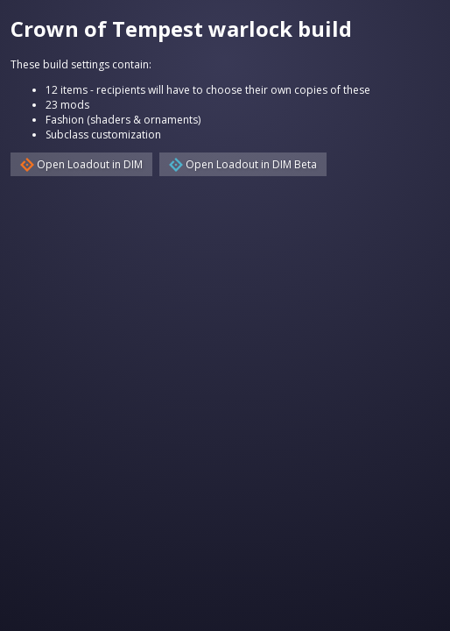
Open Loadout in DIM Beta (243, 164)
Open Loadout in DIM (81, 164)
